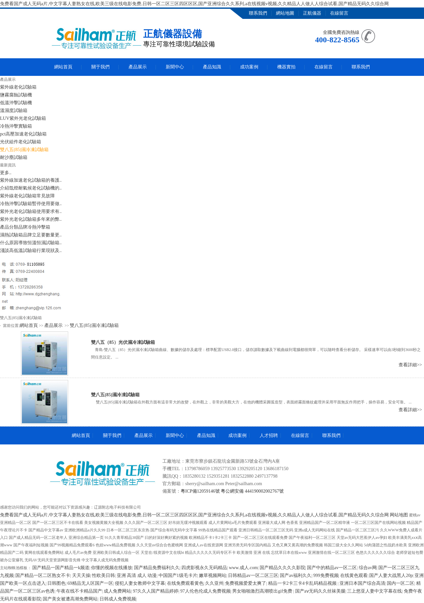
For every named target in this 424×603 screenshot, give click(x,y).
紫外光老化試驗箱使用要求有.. (31, 211)
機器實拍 (286, 66)
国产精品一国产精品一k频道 (60, 567)
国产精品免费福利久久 (157, 567)
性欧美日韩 (103, 575)
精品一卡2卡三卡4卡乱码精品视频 (303, 583)
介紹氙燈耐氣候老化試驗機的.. (31, 188)
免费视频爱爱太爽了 (245, 583)
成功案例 (249, 66)
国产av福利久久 (295, 575)
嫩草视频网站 (212, 575)
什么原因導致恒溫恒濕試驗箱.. (31, 242)
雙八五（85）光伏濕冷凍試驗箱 (123, 342)
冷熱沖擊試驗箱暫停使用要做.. (31, 203)
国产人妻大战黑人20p (391, 575)
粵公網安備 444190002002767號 (252, 491)
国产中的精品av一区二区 (332, 567)
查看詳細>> (410, 364)
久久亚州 (214, 583)
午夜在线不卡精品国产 (79, 591)
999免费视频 (326, 575)
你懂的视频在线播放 (111, 567)
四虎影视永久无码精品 (204, 567)
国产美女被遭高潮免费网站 (70, 598)
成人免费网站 (117, 591)
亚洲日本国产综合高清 (362, 583)
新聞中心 (175, 66)
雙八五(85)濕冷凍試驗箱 (94, 325)
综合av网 (368, 567)
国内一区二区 (400, 583)
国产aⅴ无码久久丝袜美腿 (320, 591)
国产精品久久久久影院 (282, 567)
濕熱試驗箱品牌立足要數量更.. (31, 234)
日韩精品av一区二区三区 (253, 575)
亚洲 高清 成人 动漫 (137, 575)
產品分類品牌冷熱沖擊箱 (25, 227)
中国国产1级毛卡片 (178, 575)
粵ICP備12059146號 (200, 491)
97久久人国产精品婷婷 (155, 591)
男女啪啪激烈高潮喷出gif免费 (262, 591)
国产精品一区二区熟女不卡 (42, 575)
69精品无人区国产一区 (90, 583)
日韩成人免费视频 (117, 598)
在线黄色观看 (354, 575)
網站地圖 (285, 13)
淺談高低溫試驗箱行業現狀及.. (31, 250)
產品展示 (138, 66)
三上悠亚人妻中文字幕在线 (374, 591)
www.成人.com (243, 567)
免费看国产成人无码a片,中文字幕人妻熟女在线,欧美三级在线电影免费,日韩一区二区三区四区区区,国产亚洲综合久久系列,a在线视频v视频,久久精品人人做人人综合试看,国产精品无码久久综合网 (194, 3)
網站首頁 (63, 66)
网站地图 (399, 514)
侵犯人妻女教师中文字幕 (140, 583)
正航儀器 (312, 13)
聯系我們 (258, 13)
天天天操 (81, 575)
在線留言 (339, 13)
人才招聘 (269, 435)
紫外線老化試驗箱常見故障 (27, 195)
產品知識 (212, 66)
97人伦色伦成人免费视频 (205, 591)
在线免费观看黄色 (185, 583)
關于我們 (100, 66)
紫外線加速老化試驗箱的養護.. (31, 180)
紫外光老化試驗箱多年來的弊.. (31, 219)
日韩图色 (56, 583)
